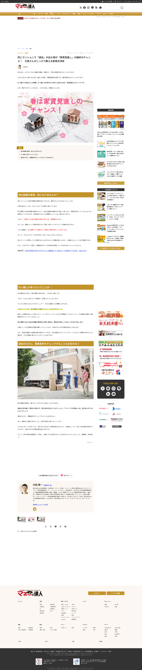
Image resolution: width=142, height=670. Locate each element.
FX (40, 608)
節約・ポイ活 (51, 13)
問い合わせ (46, 649)
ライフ (99, 14)
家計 (106, 632)
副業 (94, 626)
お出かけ (107, 606)
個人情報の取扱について (78, 649)
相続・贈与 (42, 628)
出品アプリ (74, 608)
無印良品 (63, 612)
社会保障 (117, 632)
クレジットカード (76, 616)
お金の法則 (117, 626)
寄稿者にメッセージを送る (40, 505)
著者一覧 (33, 649)
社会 (94, 628)
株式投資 (52, 604)
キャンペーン (66, 14)
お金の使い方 (108, 626)
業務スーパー (64, 608)
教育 (106, 634)
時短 (116, 634)
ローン (85, 14)
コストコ (74, 606)
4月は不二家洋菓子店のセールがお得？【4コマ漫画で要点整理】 (42, 18)
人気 (32, 14)
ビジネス (92, 14)
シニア (58, 14)
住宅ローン (64, 626)
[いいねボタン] (65, 476)
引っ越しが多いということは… (31, 154)
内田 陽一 (38, 485)
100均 (73, 604)
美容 (73, 614)
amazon (63, 619)
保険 (74, 14)
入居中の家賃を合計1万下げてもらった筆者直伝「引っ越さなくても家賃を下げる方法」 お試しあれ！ (58, 251)
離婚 (116, 628)
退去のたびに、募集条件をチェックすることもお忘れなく (40, 157)
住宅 (106, 630)
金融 (116, 606)
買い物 (116, 604)
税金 (79, 14)
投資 (45, 14)
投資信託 (42, 606)
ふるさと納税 (53, 628)
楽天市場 (74, 610)
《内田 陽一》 (90, 442)
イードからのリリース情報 (105, 649)
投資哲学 (42, 612)
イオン (63, 610)
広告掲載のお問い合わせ (61, 649)
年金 (51, 626)
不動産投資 (53, 606)
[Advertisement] (56, 556)
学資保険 (31, 628)
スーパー (74, 612)
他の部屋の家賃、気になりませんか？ (33, 151)
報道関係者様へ (39, 649)
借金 (73, 626)
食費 (62, 614)
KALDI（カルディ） (66, 606)
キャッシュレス (65, 616)
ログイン (97, 594)
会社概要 (96, 649)
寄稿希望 (52, 649)
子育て (116, 630)
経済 (84, 628)
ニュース (38, 14)
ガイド (47, 639)
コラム (106, 14)
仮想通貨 (52, 608)
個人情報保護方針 (89, 649)
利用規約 (70, 649)
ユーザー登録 (115, 594)
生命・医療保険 (22, 628)
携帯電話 (74, 619)
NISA (51, 610)
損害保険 (31, 626)
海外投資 (42, 610)
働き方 (106, 628)
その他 (113, 14)
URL (34, 509)
